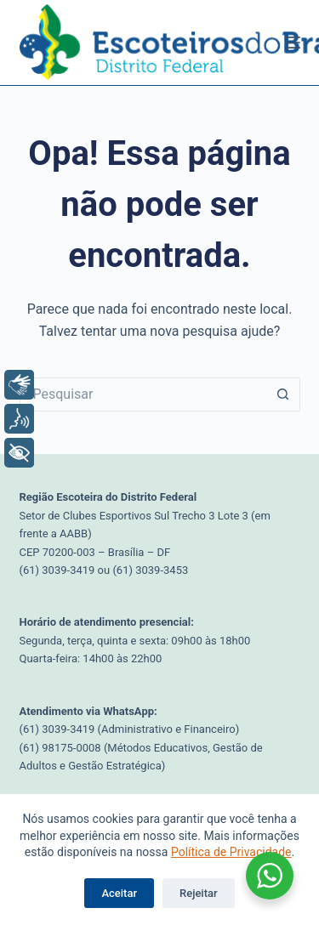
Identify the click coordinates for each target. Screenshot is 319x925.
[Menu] (292, 42)
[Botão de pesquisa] (283, 394)
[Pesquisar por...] (143, 394)
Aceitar (119, 893)
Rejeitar (198, 893)
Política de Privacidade (231, 852)
